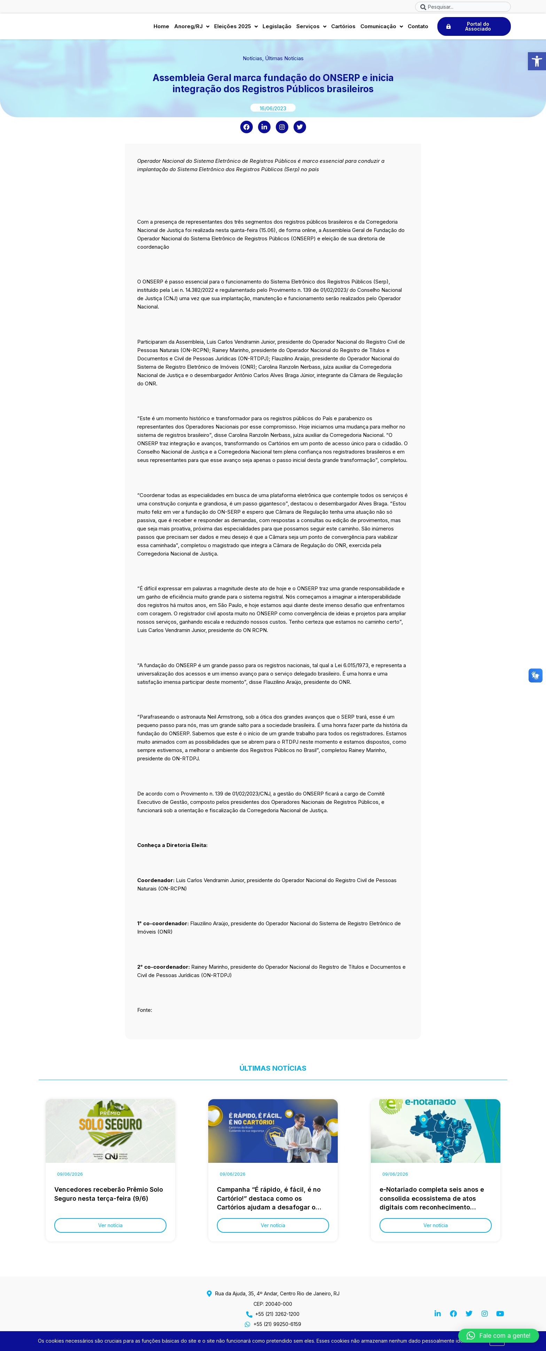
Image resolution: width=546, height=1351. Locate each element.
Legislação (277, 28)
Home (161, 28)
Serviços (311, 28)
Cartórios (343, 28)
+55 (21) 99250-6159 (277, 1324)
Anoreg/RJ (191, 28)
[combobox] (463, 7)
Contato (418, 28)
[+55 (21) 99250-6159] (247, 1324)
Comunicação (381, 28)
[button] (537, 61)
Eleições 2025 (236, 28)
